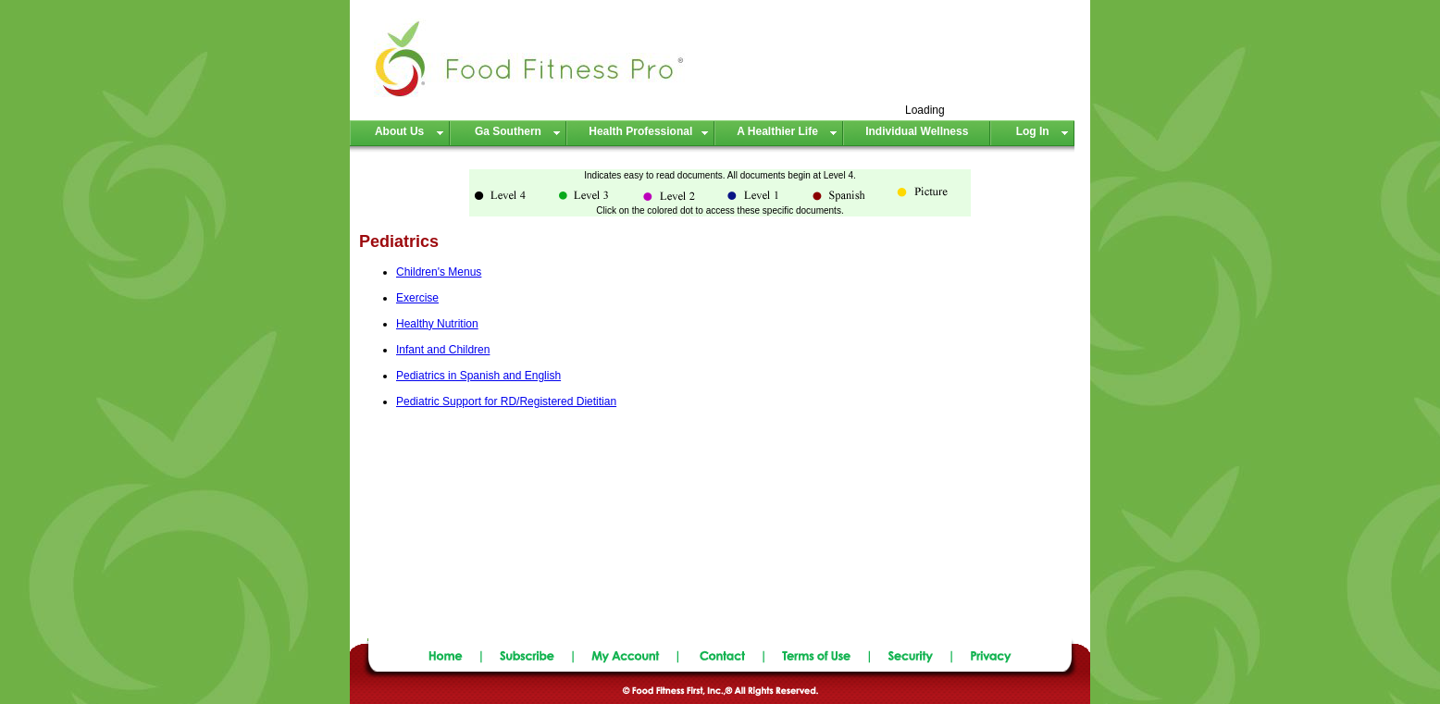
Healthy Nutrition (437, 323)
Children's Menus (438, 272)
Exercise (417, 297)
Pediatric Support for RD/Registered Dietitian (506, 401)
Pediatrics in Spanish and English (478, 375)
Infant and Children (443, 349)
